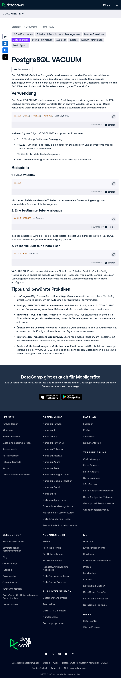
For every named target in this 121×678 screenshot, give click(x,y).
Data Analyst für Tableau (98, 497)
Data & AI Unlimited (54, 610)
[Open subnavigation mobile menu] (13, 13)
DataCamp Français (95, 604)
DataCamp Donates (54, 582)
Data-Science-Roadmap (16, 474)
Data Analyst (91, 471)
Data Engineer (91, 477)
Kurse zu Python (52, 423)
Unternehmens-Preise (55, 597)
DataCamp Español (94, 592)
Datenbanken (20, 39)
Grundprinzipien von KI (96, 509)
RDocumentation (12, 588)
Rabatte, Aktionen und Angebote (56, 568)
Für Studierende (52, 547)
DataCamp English (94, 585)
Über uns (88, 541)
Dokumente (31, 27)
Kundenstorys (51, 616)
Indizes (74, 39)
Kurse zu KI (49, 493)
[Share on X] (5, 57)
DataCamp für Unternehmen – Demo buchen (20, 597)
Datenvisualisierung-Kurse (58, 506)
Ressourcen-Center (13, 541)
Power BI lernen (11, 436)
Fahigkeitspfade (11, 461)
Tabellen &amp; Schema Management (59, 34)
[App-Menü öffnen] (117, 5)
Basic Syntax (20, 45)
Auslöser (61, 39)
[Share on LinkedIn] (5, 43)
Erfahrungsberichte (94, 547)
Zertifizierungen (92, 459)
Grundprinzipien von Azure (98, 503)
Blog (5, 557)
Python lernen (10, 423)
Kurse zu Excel (51, 487)
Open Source (9, 582)
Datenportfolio (10, 604)
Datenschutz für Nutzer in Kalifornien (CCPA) (85, 663)
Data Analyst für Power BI (98, 490)
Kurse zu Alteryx (52, 455)
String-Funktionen (42, 39)
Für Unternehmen (53, 554)
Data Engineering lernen (16, 442)
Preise (86, 430)
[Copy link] (5, 36)
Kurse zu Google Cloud (56, 474)
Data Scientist (91, 465)
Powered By (103, 124)
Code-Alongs (9, 563)
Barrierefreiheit (39, 668)
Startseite (17, 27)
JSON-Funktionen (23, 34)
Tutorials (7, 569)
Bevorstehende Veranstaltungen (11, 549)
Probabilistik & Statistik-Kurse (60, 525)
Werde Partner (91, 627)
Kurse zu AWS (51, 468)
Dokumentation (92, 442)
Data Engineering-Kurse (57, 518)
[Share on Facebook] (5, 50)
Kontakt (87, 579)
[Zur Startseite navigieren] (13, 5)
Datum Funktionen (92, 39)
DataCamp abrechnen (56, 576)
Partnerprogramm (53, 623)
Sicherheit (89, 436)
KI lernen (7, 430)
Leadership (89, 573)
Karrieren (88, 554)
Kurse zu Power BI (53, 442)
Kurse (5, 468)
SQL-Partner (90, 484)
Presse (87, 566)
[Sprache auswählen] (106, 5)
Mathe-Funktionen (94, 34)
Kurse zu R (49, 430)
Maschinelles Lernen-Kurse (58, 512)
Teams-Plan (49, 604)
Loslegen (88, 423)
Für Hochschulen (52, 560)
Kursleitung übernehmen (97, 560)
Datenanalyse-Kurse (54, 500)
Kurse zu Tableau (53, 449)
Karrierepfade (10, 455)
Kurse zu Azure (51, 461)
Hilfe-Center (90, 620)
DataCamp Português (96, 598)
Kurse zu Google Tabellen (57, 480)
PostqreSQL (48, 27)
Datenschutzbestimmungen (25, 663)
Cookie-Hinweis (51, 663)
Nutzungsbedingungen (75, 668)
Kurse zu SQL (50, 436)
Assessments (10, 449)
